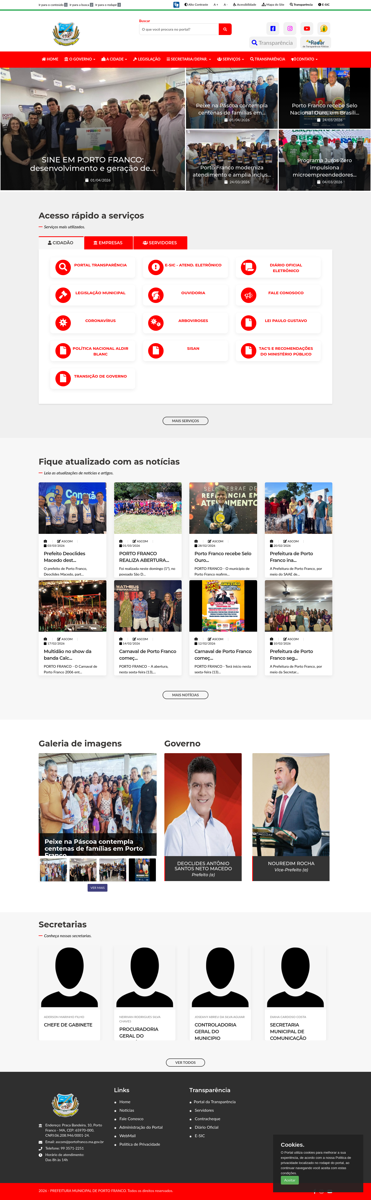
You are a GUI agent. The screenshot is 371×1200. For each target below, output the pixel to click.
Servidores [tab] (160, 242)
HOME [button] (50, 59)
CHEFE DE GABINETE (68, 1025)
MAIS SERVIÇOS (185, 421)
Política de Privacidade (137, 1144)
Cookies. (293, 1144)
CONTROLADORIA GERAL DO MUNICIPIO (215, 1031)
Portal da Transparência (212, 1101)
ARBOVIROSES (193, 320)
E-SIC (197, 1135)
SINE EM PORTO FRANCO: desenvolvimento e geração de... (93, 164)
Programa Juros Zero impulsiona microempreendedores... (325, 167)
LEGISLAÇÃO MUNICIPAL (100, 292)
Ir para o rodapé (108, 5)
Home (122, 1101)
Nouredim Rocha (291, 863)
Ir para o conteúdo (53, 5)
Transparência (273, 42)
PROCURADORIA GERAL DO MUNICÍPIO (138, 1036)
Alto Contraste (196, 4)
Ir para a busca (81, 5)
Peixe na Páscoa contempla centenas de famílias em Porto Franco (94, 848)
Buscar (185, 27)
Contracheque (204, 1118)
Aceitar (290, 1180)
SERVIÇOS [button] (230, 59)
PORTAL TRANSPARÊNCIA (100, 265)
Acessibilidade (244, 4)
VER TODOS (185, 1062)
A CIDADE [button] (114, 59)
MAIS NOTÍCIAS (185, 695)
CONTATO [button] (304, 59)
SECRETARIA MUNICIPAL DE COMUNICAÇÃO (288, 1031)
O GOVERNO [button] (79, 59)
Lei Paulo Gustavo (286, 320)
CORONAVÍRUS (100, 320)
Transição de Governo (100, 376)
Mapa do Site (273, 4)
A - (226, 4)
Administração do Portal (138, 1127)
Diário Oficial (203, 1127)
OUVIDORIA (193, 292)
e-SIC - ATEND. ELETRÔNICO (193, 265)
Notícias (124, 1110)
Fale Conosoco (285, 292)
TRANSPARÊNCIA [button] (267, 59)
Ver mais (97, 888)
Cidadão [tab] (61, 242)
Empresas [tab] (108, 242)
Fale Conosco (129, 1118)
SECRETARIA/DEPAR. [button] (189, 59)
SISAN (193, 348)
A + (216, 4)
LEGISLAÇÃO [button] (146, 59)
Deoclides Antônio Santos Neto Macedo (203, 866)
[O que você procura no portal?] (225, 29)
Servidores (201, 1110)
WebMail (125, 1135)
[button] (176, 4)
